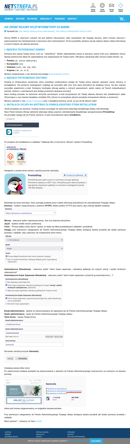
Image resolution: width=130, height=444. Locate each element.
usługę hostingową (34, 101)
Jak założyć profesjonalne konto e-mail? (74, 31)
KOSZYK (39, 437)
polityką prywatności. (78, 441)
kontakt (38, 421)
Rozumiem (96, 441)
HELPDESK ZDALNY (11, 437)
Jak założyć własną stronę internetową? (37, 31)
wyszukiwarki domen (59, 74)
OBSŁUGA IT (46, 19)
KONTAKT (72, 19)
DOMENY (9, 19)
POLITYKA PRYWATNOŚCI (76, 437)
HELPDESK (32, 19)
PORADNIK (60, 19)
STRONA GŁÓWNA (42, 432)
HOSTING (20, 19)
